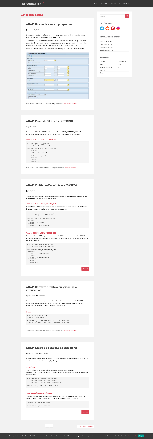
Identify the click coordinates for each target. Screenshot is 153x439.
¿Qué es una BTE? (106, 41)
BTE (119, 67)
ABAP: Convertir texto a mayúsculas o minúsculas (51, 288)
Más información (132, 436)
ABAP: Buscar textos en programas (49, 24)
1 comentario (41, 296)
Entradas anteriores (86, 426)
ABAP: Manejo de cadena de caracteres (51, 347)
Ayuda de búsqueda (106, 67)
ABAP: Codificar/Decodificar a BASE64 (51, 185)
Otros (102, 73)
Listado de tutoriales (70, 103)
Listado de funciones (70, 168)
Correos (102, 70)
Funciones (103, 3)
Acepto (141, 436)
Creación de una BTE (106, 44)
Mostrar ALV (122, 62)
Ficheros (102, 62)
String (119, 64)
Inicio (95, 3)
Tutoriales (114, 3)
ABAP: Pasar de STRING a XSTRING (49, 121)
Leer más (85, 269)
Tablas (102, 64)
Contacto (126, 3)
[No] (151, 436)
